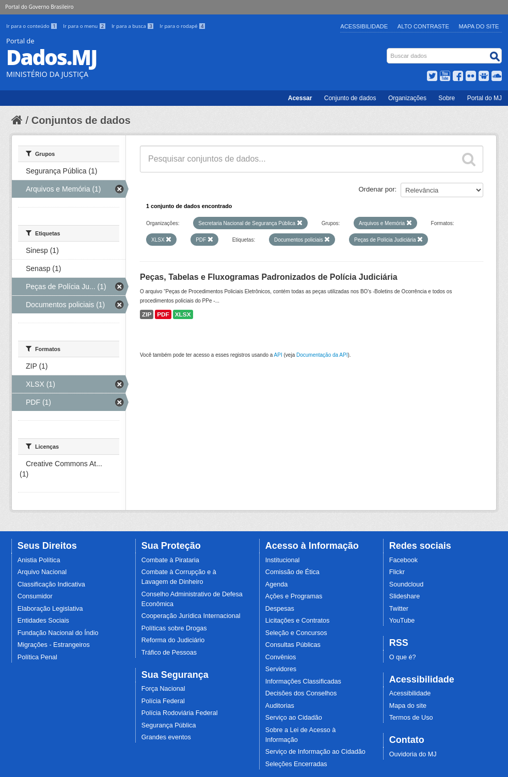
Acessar (300, 98)
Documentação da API (322, 355)
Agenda (276, 584)
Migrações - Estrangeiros (54, 644)
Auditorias (279, 705)
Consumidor (35, 596)
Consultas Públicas (293, 644)
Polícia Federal (163, 701)
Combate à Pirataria (170, 560)
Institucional (282, 560)
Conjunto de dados (350, 98)
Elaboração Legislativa (50, 608)
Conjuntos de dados (81, 120)
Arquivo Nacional (42, 572)
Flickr (397, 572)
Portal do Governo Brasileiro (39, 6)
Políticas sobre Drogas (174, 628)
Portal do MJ (484, 98)
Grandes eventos (166, 737)
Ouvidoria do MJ (413, 754)
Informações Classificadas (303, 681)
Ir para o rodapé (182, 26)
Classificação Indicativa (51, 584)
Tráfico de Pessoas (169, 652)
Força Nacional (163, 688)
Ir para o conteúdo (32, 26)
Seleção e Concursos (296, 633)
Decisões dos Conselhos (301, 693)
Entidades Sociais (43, 620)
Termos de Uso (411, 717)
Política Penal (37, 657)
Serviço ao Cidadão (293, 717)
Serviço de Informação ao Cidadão (315, 751)
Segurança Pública (168, 725)
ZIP (146, 314)
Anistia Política (39, 560)
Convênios (280, 657)
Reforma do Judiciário (173, 640)
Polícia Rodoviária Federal (179, 713)
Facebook (403, 560)
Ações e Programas (294, 596)
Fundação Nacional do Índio (58, 633)
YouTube (402, 620)
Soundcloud (406, 584)
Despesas (279, 608)
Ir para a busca (133, 26)
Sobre (446, 98)
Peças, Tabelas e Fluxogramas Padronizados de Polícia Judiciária (269, 277)
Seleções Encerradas (296, 764)
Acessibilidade (364, 26)
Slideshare (404, 596)
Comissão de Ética (292, 572)
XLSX (183, 314)
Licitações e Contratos (297, 620)
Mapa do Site (479, 26)
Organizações (407, 98)
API (278, 355)
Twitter (398, 608)
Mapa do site (407, 705)
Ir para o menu (85, 26)
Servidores (280, 669)
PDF (163, 314)
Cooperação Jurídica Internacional (191, 616)
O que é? (402, 657)
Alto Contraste (423, 26)
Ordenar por (377, 189)
